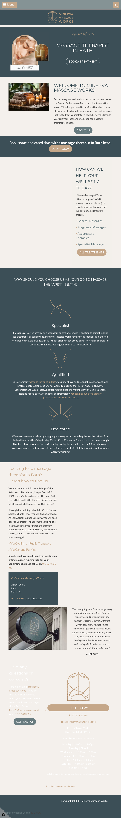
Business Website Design (16, 812)
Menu (8, 4)
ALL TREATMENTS (91, 252)
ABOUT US (83, 130)
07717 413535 (23, 714)
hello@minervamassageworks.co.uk (27, 710)
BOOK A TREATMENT (83, 61)
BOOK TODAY (60, 148)
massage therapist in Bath (42, 381)
